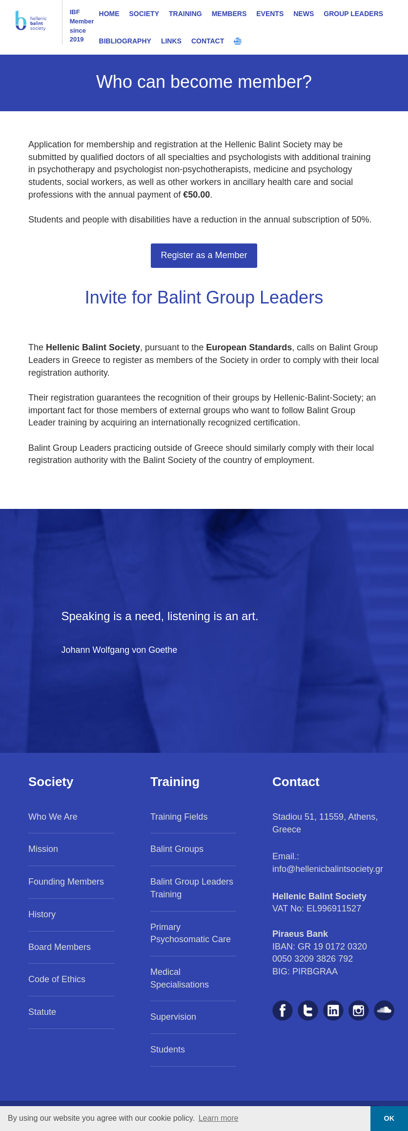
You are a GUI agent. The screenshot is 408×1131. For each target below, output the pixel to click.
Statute (42, 1012)
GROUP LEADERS (353, 14)
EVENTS (270, 14)
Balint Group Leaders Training (191, 888)
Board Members (59, 947)
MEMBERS (229, 14)
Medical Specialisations (179, 978)
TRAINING (185, 14)
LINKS (171, 41)
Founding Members (66, 882)
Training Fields (178, 817)
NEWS (303, 14)
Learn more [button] (219, 1118)
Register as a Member (204, 255)
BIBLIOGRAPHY (125, 41)
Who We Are (53, 817)
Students (167, 1049)
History (42, 914)
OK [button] (389, 1118)
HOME (109, 14)
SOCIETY (144, 14)
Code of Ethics (56, 979)
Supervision (173, 1017)
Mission (43, 849)
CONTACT (207, 41)
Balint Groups (177, 849)
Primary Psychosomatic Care (190, 933)
